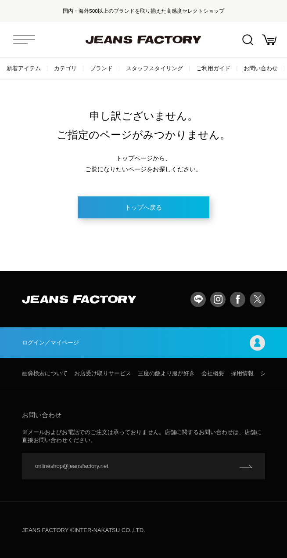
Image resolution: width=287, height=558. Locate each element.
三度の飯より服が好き (166, 373)
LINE (198, 299)
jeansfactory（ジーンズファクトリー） (143, 39)
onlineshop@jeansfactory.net (71, 466)
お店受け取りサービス (102, 373)
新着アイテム (24, 68)
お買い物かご (269, 39)
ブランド (101, 68)
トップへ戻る (143, 207)
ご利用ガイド (213, 68)
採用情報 (242, 373)
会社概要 (212, 373)
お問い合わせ (261, 68)
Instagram (218, 299)
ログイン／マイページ (143, 343)
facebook (237, 299)
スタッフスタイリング (154, 68)
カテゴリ (65, 68)
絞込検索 (247, 39)
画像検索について (45, 373)
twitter (257, 299)
